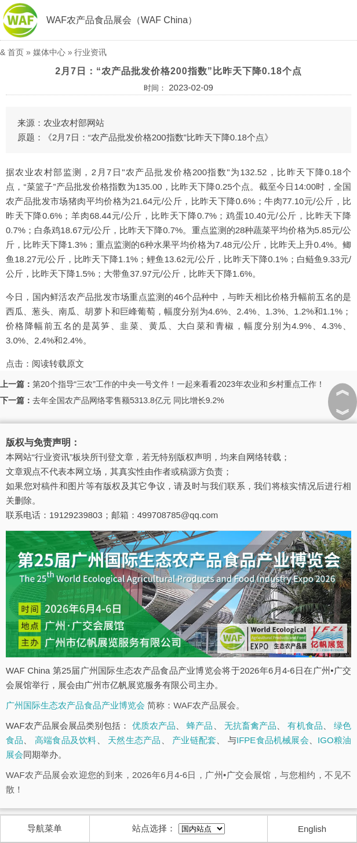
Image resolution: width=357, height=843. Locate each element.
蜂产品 (200, 725)
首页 (16, 52)
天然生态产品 (134, 740)
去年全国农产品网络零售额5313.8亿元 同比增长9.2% (128, 400)
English (312, 829)
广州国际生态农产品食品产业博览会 (75, 705)
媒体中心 (49, 52)
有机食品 (304, 725)
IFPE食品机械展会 (272, 740)
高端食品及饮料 (66, 740)
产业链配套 (194, 740)
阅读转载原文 (58, 363)
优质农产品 (154, 725)
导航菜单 (44, 828)
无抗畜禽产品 (250, 725)
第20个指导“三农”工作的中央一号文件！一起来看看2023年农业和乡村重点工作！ (178, 384)
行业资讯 (90, 52)
